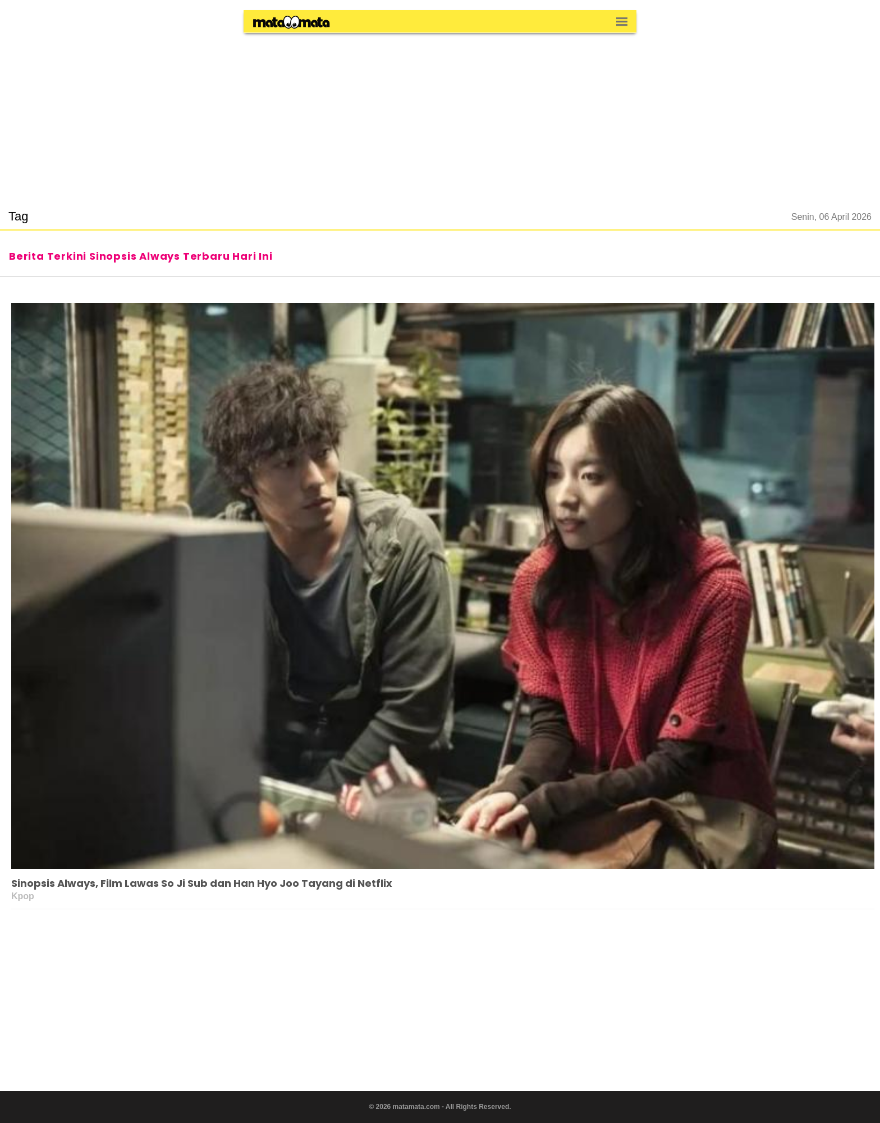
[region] (440, 114)
